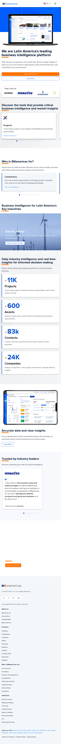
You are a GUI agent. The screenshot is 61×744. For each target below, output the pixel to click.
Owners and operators (10, 675)
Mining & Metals (7, 702)
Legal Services (7, 684)
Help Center (31, 737)
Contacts (5, 637)
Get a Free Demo (30, 74)
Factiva (4, 650)
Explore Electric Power (15, 243)
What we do (6, 613)
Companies (6, 634)
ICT (3, 719)
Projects (5, 631)
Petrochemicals (7, 715)
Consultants (6, 678)
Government (6, 688)
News (4, 641)
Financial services (8, 681)
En (46, 3)
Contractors (6, 668)
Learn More (30, 78)
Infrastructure (7, 709)
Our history (6, 616)
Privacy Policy (21, 737)
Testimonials (6, 619)
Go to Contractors (12, 187)
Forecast (5, 644)
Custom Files (6, 653)
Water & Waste (7, 712)
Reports (5, 647)
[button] (16, 141)
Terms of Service (8, 737)
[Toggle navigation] (55, 3)
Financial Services (8, 722)
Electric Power (7, 699)
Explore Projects (10, 135)
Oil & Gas (5, 706)
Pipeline (4, 660)
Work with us (6, 623)
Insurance (5, 691)
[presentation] (2, 232)
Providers (5, 672)
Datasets (5, 657)
